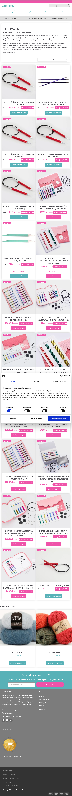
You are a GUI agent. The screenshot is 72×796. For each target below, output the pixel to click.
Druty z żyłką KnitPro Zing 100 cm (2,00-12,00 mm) (18, 207)
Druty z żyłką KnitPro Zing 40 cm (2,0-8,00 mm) (19, 155)
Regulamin (7, 782)
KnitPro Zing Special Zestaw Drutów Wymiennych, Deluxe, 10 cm (53, 319)
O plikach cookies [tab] (59, 381)
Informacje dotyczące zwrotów (11, 716)
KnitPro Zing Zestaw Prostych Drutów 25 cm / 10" (19, 425)
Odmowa (13, 418)
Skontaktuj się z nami (11, 778)
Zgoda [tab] (12, 381)
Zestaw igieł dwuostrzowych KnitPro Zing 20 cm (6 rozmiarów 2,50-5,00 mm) (53, 372)
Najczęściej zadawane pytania (11, 710)
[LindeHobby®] (8, 5)
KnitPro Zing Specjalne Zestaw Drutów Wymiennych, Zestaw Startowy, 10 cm (19, 533)
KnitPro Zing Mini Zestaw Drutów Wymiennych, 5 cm (18, 371)
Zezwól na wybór (36, 418)
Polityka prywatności (11, 786)
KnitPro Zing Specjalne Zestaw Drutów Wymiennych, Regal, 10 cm (18, 587)
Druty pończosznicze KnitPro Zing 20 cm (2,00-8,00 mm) (53, 103)
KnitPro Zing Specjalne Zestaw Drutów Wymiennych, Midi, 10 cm (53, 532)
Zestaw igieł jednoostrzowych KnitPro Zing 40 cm (18, 319)
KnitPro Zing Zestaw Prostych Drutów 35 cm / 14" (19, 477)
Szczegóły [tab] (36, 381)
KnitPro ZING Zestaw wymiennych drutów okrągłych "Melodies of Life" (53, 478)
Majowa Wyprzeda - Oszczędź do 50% (9, 0)
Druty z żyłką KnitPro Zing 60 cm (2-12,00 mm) (53, 155)
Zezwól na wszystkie (59, 418)
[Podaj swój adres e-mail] (21, 684)
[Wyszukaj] (69, 5)
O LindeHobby (8, 771)
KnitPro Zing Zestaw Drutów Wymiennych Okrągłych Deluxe (53, 207)
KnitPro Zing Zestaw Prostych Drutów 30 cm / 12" (53, 425)
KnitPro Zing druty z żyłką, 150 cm (53, 586)
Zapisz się (50, 684)
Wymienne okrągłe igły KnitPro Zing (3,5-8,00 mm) (18, 260)
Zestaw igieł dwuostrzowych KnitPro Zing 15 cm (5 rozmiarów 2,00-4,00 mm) (53, 261)
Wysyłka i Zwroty (7, 713)
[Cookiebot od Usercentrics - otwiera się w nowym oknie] (61, 376)
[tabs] (62, 12)
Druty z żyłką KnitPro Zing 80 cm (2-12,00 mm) (19, 103)
